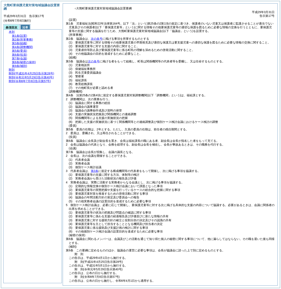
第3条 (94, 171)
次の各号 (96, 38)
